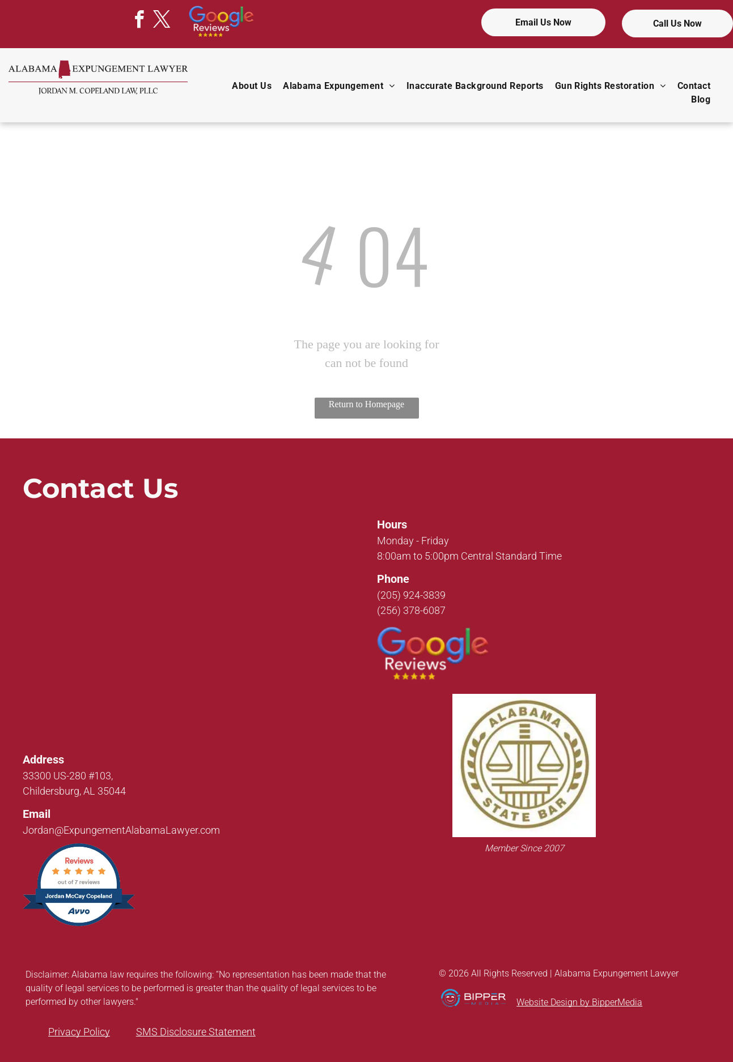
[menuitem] (251, 86)
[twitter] (162, 21)
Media (629, 1002)
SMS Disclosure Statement (196, 1032)
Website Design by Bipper (566, 1002)
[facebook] (139, 21)
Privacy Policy (79, 1032)
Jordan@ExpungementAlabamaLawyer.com (121, 830)
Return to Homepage (366, 404)
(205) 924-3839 (411, 595)
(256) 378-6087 (411, 610)
